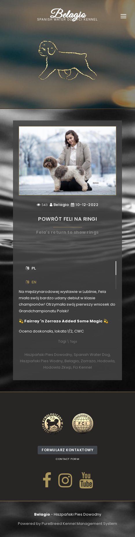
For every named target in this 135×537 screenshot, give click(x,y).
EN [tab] (31, 282)
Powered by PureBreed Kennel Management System (67, 523)
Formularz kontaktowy (67, 451)
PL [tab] (31, 268)
